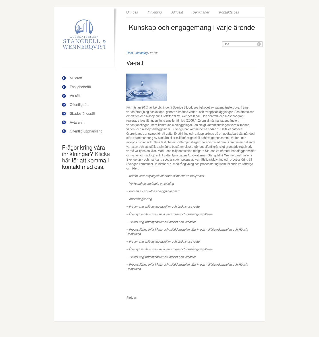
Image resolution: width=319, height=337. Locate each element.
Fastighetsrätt (80, 87)
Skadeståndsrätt (82, 113)
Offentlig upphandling (86, 131)
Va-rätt (75, 96)
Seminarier (201, 12)
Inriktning (154, 12)
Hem (129, 53)
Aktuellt (177, 12)
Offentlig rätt (79, 105)
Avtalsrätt (77, 122)
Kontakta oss (229, 12)
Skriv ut (131, 298)
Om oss (132, 12)
